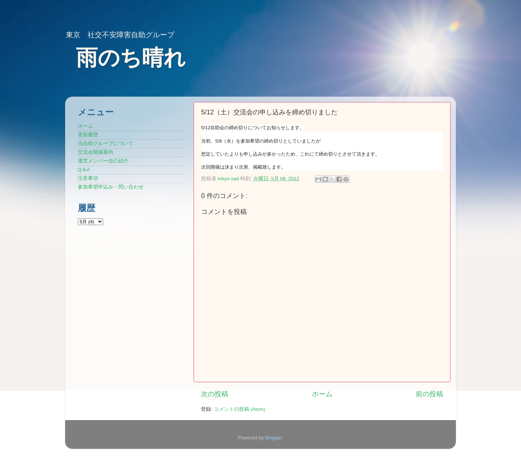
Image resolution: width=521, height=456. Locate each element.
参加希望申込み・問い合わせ (111, 187)
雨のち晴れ (131, 58)
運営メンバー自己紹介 (103, 161)
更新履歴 (88, 135)
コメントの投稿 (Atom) (239, 409)
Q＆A (84, 169)
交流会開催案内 (95, 152)
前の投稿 (429, 394)
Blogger (273, 437)
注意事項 (88, 178)
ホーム (322, 394)
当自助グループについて (106, 143)
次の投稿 (214, 394)
